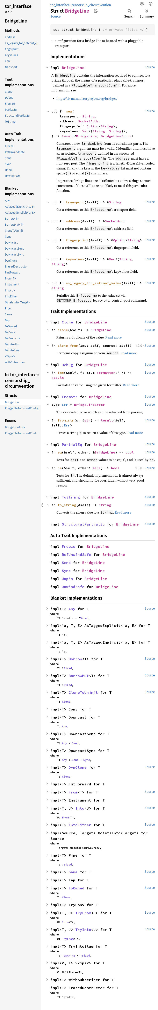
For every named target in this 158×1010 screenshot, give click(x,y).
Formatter (106, 373)
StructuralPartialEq (83, 524)
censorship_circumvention (91, 5)
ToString (71, 497)
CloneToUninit (83, 692)
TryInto (83, 929)
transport (75, 202)
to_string (67, 505)
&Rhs (97, 468)
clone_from (68, 345)
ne (60, 468)
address (73, 221)
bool (129, 452)
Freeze (68, 546)
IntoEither (80, 825)
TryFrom (83, 913)
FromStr (70, 396)
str (87, 420)
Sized (84, 618)
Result (68, 136)
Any (72, 608)
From (73, 792)
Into (79, 808)
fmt (61, 373)
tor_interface (60, 5)
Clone (67, 322)
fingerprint (77, 240)
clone (63, 330)
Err (65, 405)
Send (66, 562)
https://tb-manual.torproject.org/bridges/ (86, 98)
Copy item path (95, 10)
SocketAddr (88, 121)
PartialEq (72, 444)
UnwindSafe (73, 586)
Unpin (67, 578)
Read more (113, 337)
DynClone (78, 767)
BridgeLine (73, 67)
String (88, 116)
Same (73, 872)
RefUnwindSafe (76, 554)
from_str (66, 420)
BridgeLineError (116, 136)
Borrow (75, 659)
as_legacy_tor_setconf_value (93, 283)
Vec (85, 131)
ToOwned (76, 888)
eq (60, 452)
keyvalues (75, 259)
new (69, 111)
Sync (66, 570)
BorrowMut (79, 675)
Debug (67, 364)
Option (92, 126)
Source (55, 16)
